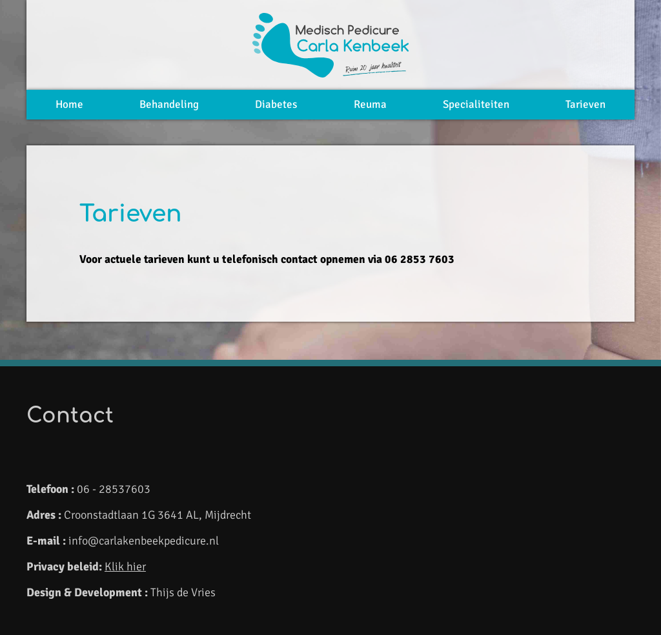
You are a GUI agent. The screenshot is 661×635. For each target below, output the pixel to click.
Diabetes (276, 104)
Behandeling (169, 104)
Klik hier (125, 566)
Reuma (370, 104)
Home (69, 104)
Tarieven (585, 104)
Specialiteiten (476, 104)
